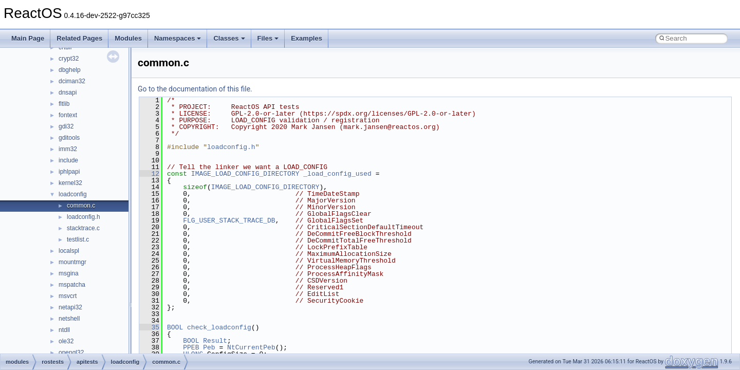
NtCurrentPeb (251, 347)
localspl (69, 250)
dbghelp (70, 69)
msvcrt (68, 296)
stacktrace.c (83, 228)
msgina (69, 273)
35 (149, 327)
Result (215, 340)
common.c (81, 205)
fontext (68, 115)
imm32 (68, 149)
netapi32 (70, 307)
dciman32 (72, 81)
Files (268, 38)
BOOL (175, 327)
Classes (229, 38)
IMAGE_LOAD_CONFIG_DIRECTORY (245, 173)
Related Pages (79, 38)
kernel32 (70, 183)
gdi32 (66, 126)
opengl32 (71, 352)
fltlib (64, 103)
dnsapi (68, 92)
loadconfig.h (83, 216)
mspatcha (72, 284)
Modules (128, 38)
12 (149, 173)
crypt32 (69, 58)
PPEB (191, 347)
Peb (209, 347)
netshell (69, 318)
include (68, 160)
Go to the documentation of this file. (195, 89)
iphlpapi (69, 171)
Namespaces (177, 38)
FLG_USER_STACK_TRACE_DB (229, 220)
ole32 (66, 341)
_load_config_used (337, 173)
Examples (306, 38)
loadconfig (73, 194)
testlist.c (78, 239)
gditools (69, 137)
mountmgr (72, 262)
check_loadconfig (219, 327)
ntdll (64, 330)
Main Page (27, 38)
